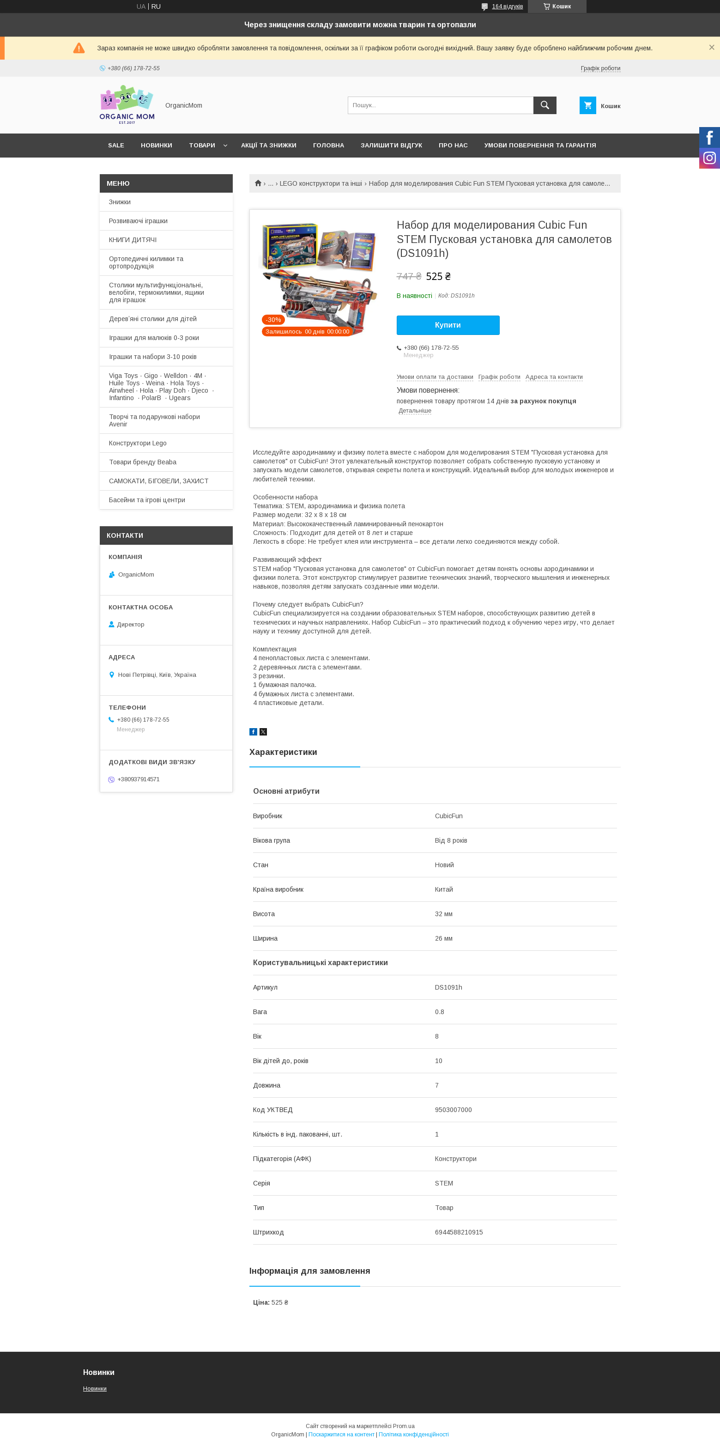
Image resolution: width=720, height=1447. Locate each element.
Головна (328, 145)
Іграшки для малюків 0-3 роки (154, 337)
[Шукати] (545, 105)
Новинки (156, 145)
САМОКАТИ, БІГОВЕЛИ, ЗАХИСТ (159, 481)
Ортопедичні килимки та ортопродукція (146, 262)
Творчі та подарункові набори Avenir (154, 420)
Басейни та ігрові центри (147, 500)
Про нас (453, 145)
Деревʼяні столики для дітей (153, 318)
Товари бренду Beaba (142, 462)
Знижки (120, 202)
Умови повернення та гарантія (540, 145)
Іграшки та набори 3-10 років (153, 356)
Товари (202, 145)
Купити (448, 325)
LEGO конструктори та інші (321, 183)
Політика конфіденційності (414, 1434)
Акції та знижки (268, 145)
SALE (116, 145)
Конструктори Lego (138, 443)
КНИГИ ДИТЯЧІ (133, 239)
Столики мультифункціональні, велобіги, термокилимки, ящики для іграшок (156, 292)
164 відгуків (507, 6)
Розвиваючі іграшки (138, 221)
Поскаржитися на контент (342, 1434)
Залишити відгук (391, 145)
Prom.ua (404, 1426)
